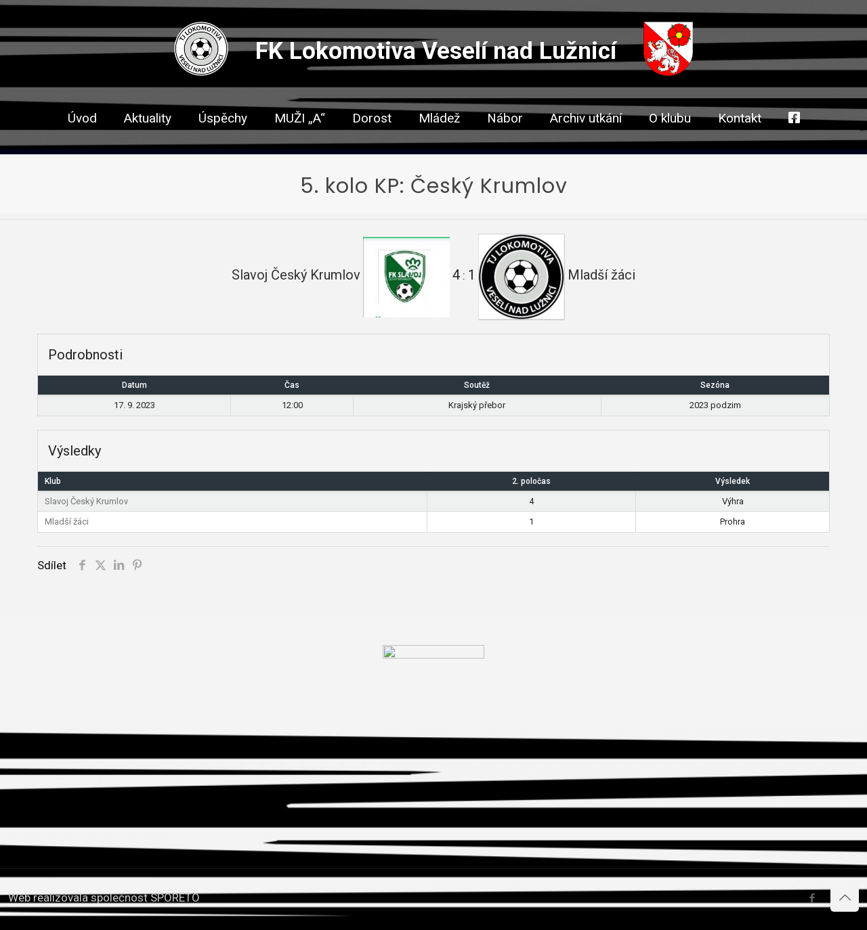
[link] (372, 142)
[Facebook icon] (812, 898)
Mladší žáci (67, 521)
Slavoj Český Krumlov (86, 501)
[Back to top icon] (844, 897)
